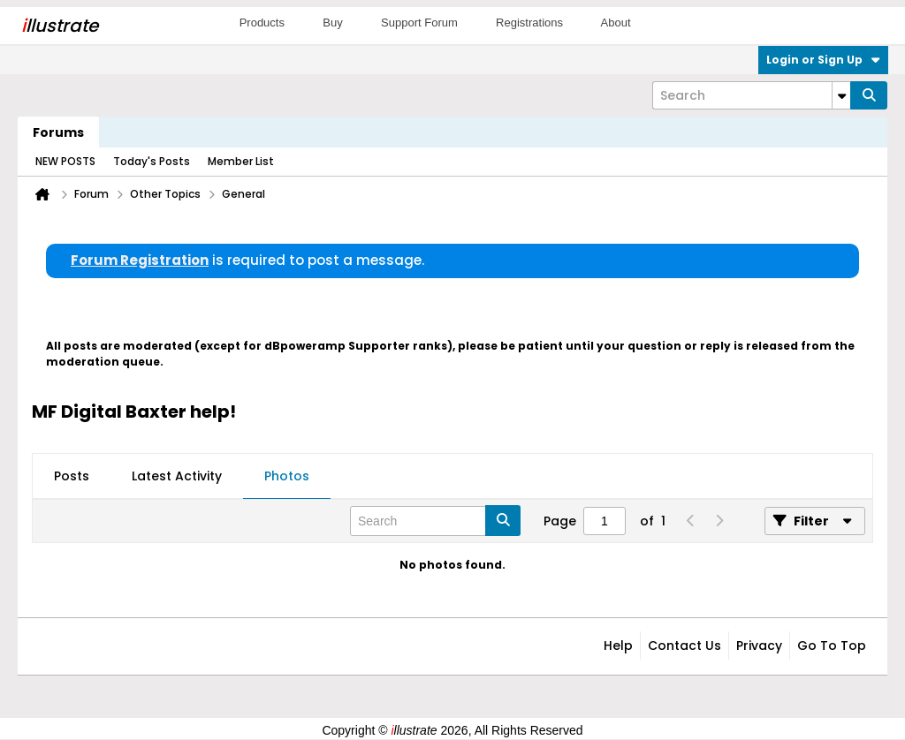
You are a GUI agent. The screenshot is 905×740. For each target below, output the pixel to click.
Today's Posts (151, 161)
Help (618, 645)
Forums (58, 132)
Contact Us (684, 645)
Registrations (529, 22)
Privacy (759, 645)
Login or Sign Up (823, 59)
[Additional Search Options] (841, 95)
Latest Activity (177, 476)
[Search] (751, 95)
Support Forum (419, 22)
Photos (286, 476)
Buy (332, 22)
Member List (241, 161)
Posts (71, 476)
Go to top (831, 645)
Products (262, 22)
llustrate (59, 25)
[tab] (71, 477)
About (616, 22)
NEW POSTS (65, 161)
